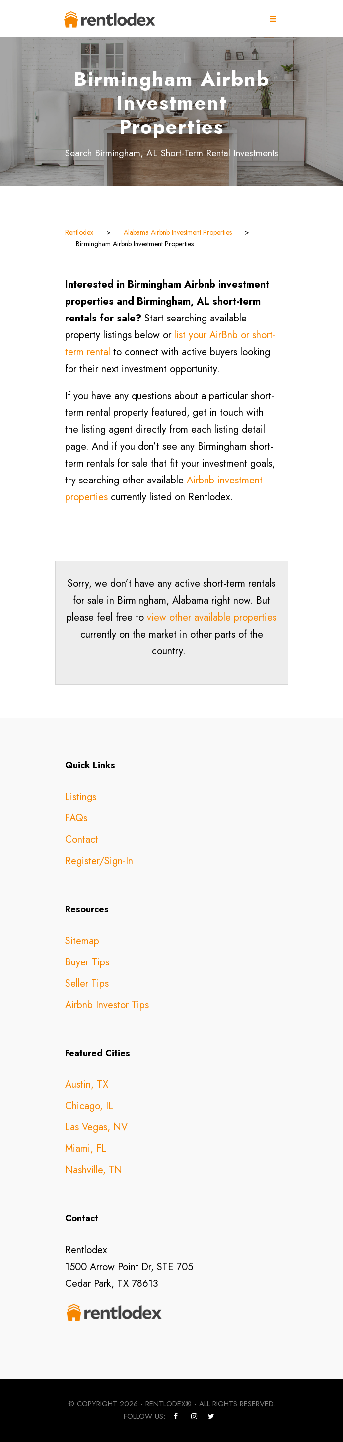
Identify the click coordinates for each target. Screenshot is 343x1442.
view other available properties (211, 617)
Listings (80, 797)
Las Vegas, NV (96, 1127)
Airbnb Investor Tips (107, 1005)
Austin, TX (86, 1084)
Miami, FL (85, 1148)
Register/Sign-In (99, 861)
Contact (81, 839)
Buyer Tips (87, 962)
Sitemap (82, 941)
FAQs (76, 818)
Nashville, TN (93, 1170)
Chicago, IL (89, 1106)
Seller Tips (87, 983)
